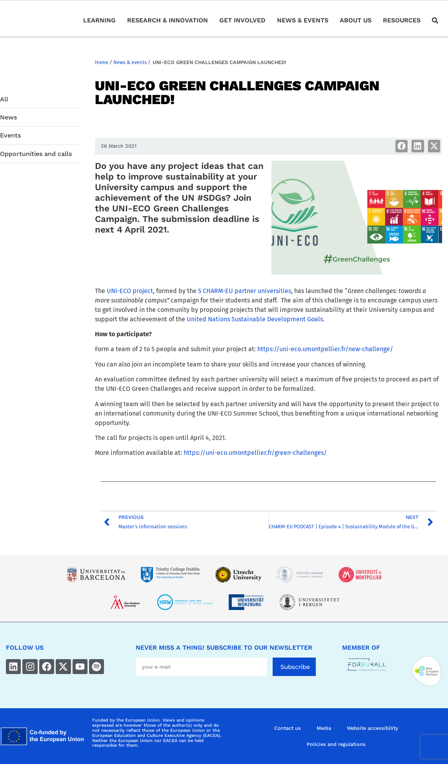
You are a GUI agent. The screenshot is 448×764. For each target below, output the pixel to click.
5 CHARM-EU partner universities (244, 291)
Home (101, 62)
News (8, 117)
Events (10, 135)
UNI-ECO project (130, 291)
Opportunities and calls (36, 154)
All (4, 99)
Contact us (287, 728)
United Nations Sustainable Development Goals (255, 319)
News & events (130, 62)
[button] (401, 146)
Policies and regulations (336, 744)
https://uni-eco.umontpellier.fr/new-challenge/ (325, 349)
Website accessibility (372, 728)
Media (324, 728)
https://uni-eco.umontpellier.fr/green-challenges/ (255, 452)
